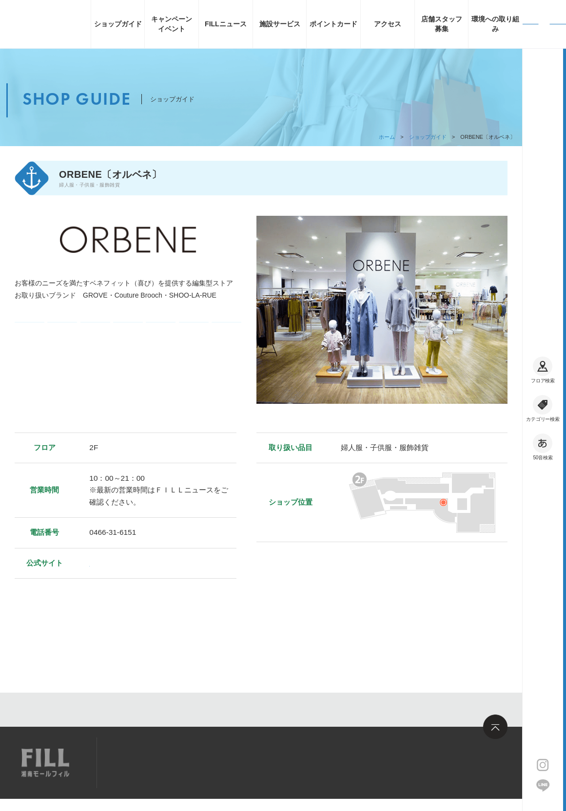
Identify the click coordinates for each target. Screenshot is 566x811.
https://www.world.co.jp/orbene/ (141, 563)
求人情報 (192, 762)
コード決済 (62, 336)
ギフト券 (95, 336)
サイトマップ (138, 762)
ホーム (387, 137)
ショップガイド (428, 137)
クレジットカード (128, 335)
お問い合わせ (247, 762)
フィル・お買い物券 (226, 335)
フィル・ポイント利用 (194, 335)
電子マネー (29, 336)
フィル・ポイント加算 (161, 335)
